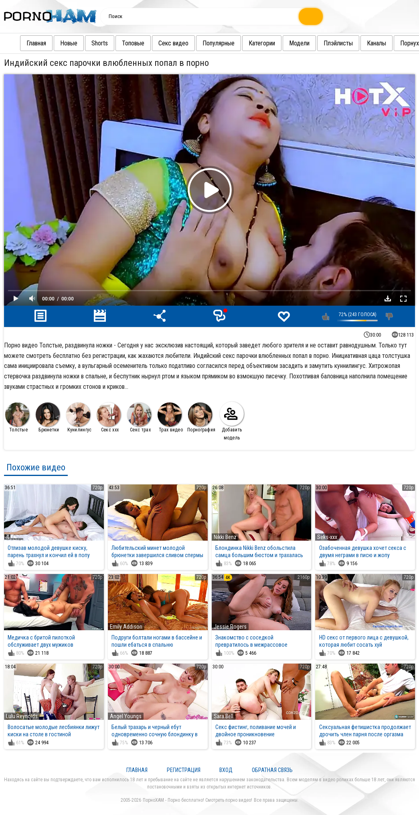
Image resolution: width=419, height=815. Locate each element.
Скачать (388, 298)
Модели (285, 43)
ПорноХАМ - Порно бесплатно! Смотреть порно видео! (197, 800)
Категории (247, 43)
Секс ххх (109, 417)
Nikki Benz (225, 537)
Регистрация (183, 770)
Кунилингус (79, 417)
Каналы (362, 43)
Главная (22, 43)
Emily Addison (126, 626)
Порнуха (396, 43)
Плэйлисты (323, 43)
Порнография (201, 417)
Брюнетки (48, 417)
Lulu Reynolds (22, 716)
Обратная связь (272, 770)
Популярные (204, 43)
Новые (54, 43)
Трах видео (170, 417)
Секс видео (159, 43)
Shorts (85, 43)
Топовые (118, 43)
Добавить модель (232, 421)
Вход (226, 770)
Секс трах (139, 417)
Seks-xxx (327, 537)
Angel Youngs (126, 716)
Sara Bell (223, 716)
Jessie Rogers (230, 626)
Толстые (17, 417)
